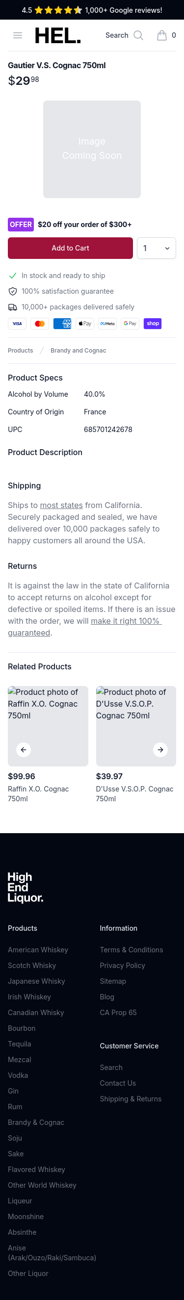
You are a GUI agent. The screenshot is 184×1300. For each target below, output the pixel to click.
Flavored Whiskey (36, 1018)
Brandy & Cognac (36, 971)
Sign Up (152, 1182)
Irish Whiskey (29, 845)
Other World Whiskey (42, 1034)
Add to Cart (70, 248)
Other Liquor (28, 1122)
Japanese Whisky (36, 830)
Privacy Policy (123, 814)
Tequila (19, 893)
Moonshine (26, 1065)
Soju (15, 987)
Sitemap (113, 830)
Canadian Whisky (36, 861)
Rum (15, 955)
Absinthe (22, 1081)
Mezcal (19, 908)
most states (61, 505)
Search (111, 916)
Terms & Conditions (131, 798)
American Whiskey (38, 798)
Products (20, 350)
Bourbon (22, 877)
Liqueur (20, 1049)
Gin (13, 940)
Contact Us (118, 932)
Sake (16, 1002)
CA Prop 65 (118, 861)
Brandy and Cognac (78, 350)
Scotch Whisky (32, 814)
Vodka (18, 924)
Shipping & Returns (131, 947)
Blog (107, 845)
